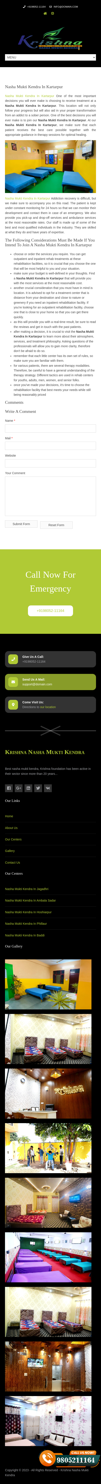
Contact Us (12, 862)
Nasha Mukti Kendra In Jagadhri (26, 889)
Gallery (10, 851)
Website (10, 455)
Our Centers (13, 839)
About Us (11, 828)
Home (9, 816)
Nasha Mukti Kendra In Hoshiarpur (28, 912)
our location (48, 707)
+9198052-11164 (50, 611)
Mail (9, 438)
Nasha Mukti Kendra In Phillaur (26, 923)
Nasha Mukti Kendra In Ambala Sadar (30, 900)
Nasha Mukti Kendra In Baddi (24, 935)
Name (10, 420)
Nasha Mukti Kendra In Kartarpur (29, 96)
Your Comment (15, 473)
